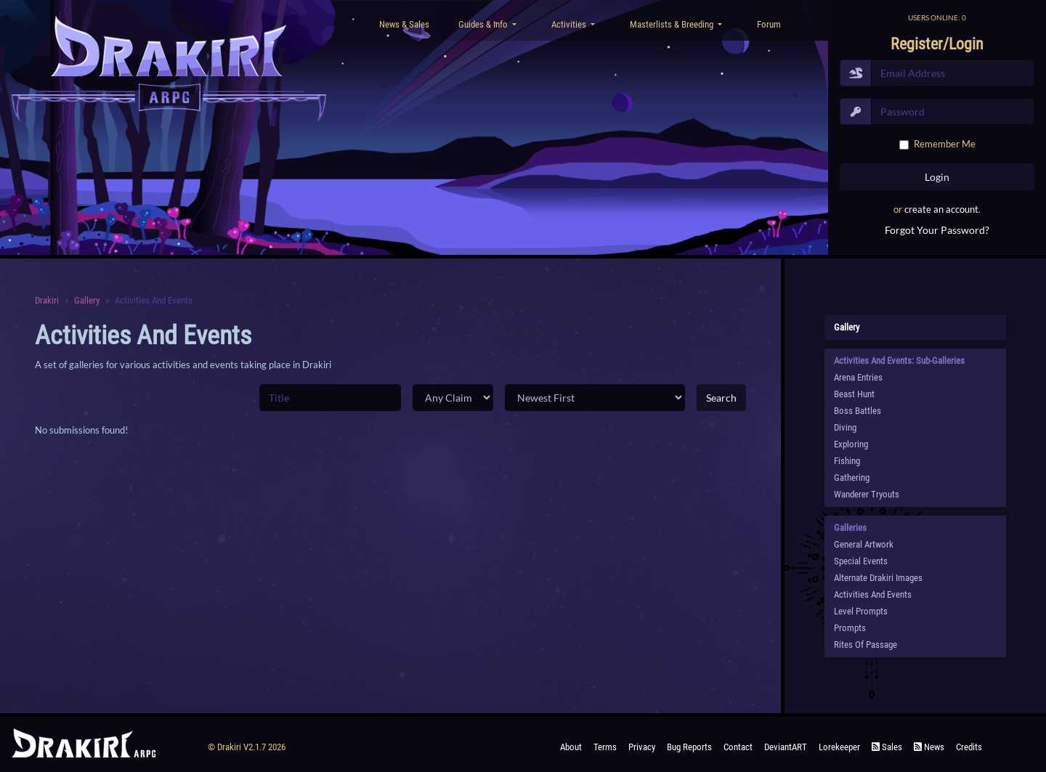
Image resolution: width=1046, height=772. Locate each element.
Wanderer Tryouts (866, 494)
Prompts (850, 627)
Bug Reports (689, 746)
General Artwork (863, 544)
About (571, 746)
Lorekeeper (839, 746)
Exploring (851, 444)
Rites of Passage (865, 644)
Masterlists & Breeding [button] (672, 24)
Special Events (861, 561)
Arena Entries (858, 377)
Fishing (847, 460)
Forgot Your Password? (937, 230)
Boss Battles (857, 410)
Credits (969, 746)
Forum (769, 24)
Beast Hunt (854, 394)
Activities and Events (873, 594)
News (929, 746)
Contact (738, 746)
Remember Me (945, 144)
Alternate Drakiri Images (878, 577)
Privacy (641, 746)
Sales (887, 746)
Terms (605, 746)
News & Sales (404, 24)
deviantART (785, 746)
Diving (845, 427)
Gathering (851, 477)
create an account (941, 209)
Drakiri (47, 300)
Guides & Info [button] (484, 24)
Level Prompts (861, 611)
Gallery (87, 300)
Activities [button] (569, 24)
